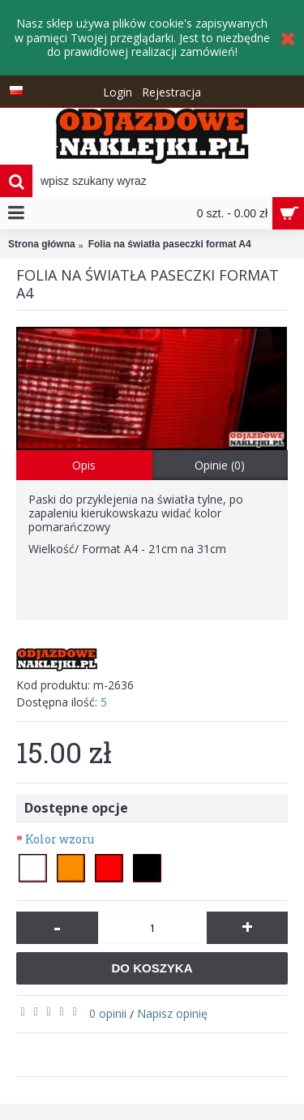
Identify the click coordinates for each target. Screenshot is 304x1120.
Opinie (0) (220, 465)
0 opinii (107, 1013)
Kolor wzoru (59, 839)
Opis (84, 465)
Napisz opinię (172, 1013)
